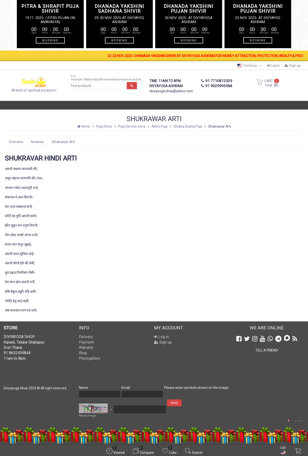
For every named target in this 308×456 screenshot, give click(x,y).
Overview (16, 142)
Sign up (293, 65)
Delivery (86, 336)
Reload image (87, 415)
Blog (83, 353)
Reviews (37, 142)
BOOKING (50, 40)
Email (126, 388)
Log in (273, 65)
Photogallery (89, 358)
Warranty (86, 347)
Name (83, 388)
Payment (86, 342)
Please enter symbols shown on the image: (196, 388)
